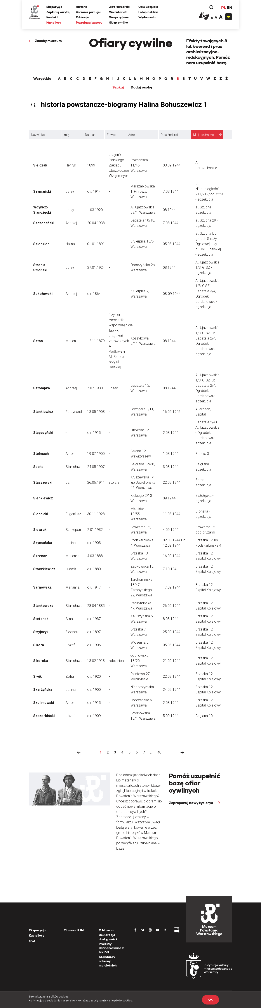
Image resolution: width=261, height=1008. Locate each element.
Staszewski (42, 482)
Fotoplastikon (148, 12)
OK (210, 1000)
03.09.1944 (171, 165)
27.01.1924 (96, 267)
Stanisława (74, 606)
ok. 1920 (94, 676)
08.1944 (169, 210)
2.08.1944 (170, 433)
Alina (69, 619)
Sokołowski (42, 294)
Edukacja (82, 17)
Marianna (73, 556)
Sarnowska (42, 587)
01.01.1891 (96, 244)
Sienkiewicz (43, 498)
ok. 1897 (94, 632)
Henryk (71, 165)
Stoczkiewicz (44, 569)
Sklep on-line (118, 22)
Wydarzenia (147, 17)
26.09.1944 (171, 606)
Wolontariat (118, 12)
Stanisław (73, 467)
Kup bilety (53, 22)
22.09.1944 (171, 676)
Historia (82, 7)
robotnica (116, 661)
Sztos (38, 341)
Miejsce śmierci (203, 135)
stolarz (114, 482)
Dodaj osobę (141, 87)
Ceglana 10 (204, 716)
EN (229, 7)
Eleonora (72, 632)
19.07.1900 (96, 454)
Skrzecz (40, 556)
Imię (66, 135)
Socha (38, 467)
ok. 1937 (94, 619)
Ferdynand (74, 412)
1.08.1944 (170, 454)
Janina (71, 543)
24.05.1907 (96, 467)
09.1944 (169, 498)
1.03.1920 (95, 210)
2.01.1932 (95, 530)
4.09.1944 (170, 530)
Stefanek (41, 619)
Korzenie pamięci (88, 12)
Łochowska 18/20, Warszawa (139, 660)
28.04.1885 (96, 606)
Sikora (38, 645)
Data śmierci (169, 135)
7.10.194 (169, 569)
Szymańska (42, 543)
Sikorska (40, 661)
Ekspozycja (54, 7)
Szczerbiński (44, 716)
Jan (68, 482)
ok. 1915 (94, 433)
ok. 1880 (94, 569)
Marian (71, 341)
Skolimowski (43, 703)
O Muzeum (106, 930)
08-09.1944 (172, 294)
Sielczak (40, 165)
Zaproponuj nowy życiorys (191, 802)
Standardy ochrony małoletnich (108, 961)
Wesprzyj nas (119, 17)
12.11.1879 (96, 341)
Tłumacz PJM (74, 930)
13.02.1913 (96, 661)
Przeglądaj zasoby (89, 22)
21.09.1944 (171, 661)
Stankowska (43, 606)
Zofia (70, 676)
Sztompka (41, 388)
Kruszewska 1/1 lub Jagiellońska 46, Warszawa (142, 482)
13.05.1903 (96, 412)
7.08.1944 (170, 191)
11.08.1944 (171, 514)
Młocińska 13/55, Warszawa (138, 514)
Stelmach (41, 454)
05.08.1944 (171, 244)
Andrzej (71, 223)
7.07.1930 (95, 388)
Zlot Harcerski (119, 7)
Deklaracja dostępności (108, 937)
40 (159, 752)
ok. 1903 (94, 543)
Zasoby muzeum (48, 40)
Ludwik (71, 569)
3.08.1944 (170, 467)
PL (223, 7)
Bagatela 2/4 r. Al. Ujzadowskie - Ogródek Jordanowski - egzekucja (207, 432)
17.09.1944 (171, 587)
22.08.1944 (171, 482)
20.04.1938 (96, 223)
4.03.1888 (95, 556)
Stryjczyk (41, 632)
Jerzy (70, 191)
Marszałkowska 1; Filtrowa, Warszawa (142, 191)
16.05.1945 (171, 412)
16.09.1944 (171, 556)
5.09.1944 (170, 716)
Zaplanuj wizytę (58, 12)
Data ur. (90, 135)
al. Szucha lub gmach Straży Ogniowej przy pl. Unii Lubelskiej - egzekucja (208, 243)
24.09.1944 (171, 690)
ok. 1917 (94, 587)
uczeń (113, 388)
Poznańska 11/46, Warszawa (139, 165)
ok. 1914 (94, 191)
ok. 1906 (94, 645)
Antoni (70, 454)
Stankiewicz (43, 412)
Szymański (42, 191)
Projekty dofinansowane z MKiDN (111, 948)
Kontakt (52, 17)
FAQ (32, 941)
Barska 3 (202, 454)
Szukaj (118, 87)
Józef (70, 645)
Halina (70, 244)
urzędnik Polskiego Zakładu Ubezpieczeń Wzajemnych (119, 165)
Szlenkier (41, 244)
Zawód (112, 135)
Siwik (37, 676)
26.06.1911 (96, 482)
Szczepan (73, 530)
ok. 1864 (94, 294)
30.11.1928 (96, 514)
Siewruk (40, 530)
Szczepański (43, 223)
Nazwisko (38, 135)
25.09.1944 (171, 632)
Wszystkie (42, 78)
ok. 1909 (94, 716)
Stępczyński (43, 433)
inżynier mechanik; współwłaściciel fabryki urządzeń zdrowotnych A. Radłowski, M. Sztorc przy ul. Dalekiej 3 (121, 341)
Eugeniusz (73, 514)
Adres (132, 135)
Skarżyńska (42, 690)
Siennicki (40, 514)
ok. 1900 (94, 690)
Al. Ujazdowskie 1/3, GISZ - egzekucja (207, 267)
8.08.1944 (170, 619)
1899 (91, 165)
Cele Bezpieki (148, 7)
